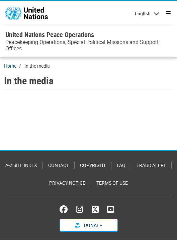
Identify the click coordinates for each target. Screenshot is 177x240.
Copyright (93, 165)
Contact (58, 165)
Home (10, 66)
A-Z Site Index (21, 165)
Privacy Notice (67, 183)
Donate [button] (88, 225)
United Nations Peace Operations (49, 34)
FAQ (121, 165)
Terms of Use (112, 183)
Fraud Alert (151, 165)
